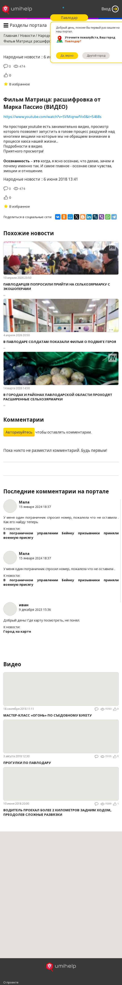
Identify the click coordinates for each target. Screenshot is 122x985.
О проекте (11, 982)
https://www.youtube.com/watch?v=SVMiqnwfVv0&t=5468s (52, 116)
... (61, 289)
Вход (106, 8)
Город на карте (17, 631)
